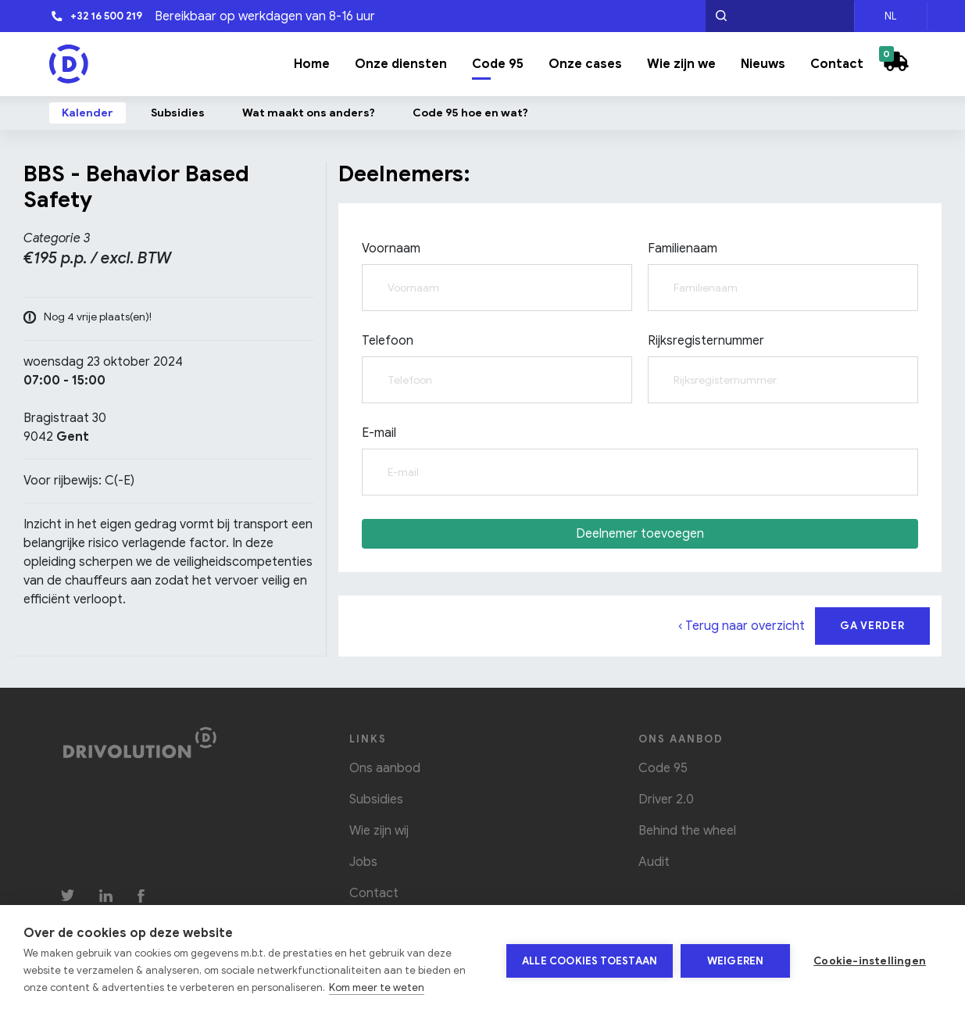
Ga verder (872, 625)
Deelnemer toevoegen (640, 534)
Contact (836, 64)
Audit (654, 862)
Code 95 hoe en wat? (470, 113)
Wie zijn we (681, 64)
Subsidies (178, 113)
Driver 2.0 (666, 799)
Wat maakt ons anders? (308, 113)
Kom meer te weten (376, 987)
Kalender (87, 113)
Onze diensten (401, 64)
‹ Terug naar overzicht (741, 626)
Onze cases (585, 64)
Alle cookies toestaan (589, 961)
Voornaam (391, 248)
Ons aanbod (384, 768)
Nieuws (763, 64)
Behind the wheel (687, 831)
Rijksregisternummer (706, 341)
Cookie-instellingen (869, 961)
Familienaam (682, 248)
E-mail (379, 433)
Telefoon (387, 341)
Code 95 (498, 64)
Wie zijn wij (379, 831)
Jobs (363, 862)
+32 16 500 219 (96, 16)
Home (312, 64)
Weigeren (735, 961)
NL (890, 16)
